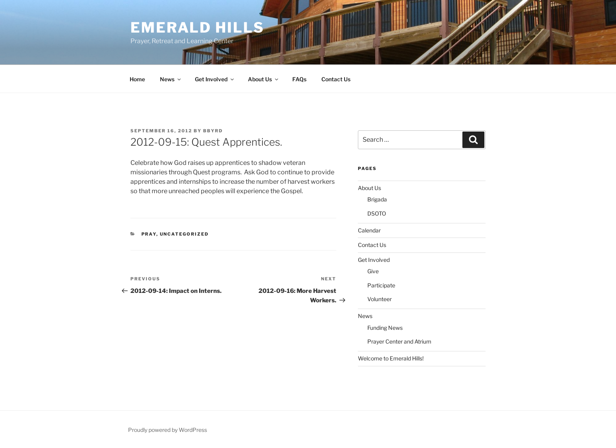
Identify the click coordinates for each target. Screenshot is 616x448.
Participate (381, 285)
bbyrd (213, 130)
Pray (148, 234)
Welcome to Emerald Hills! (391, 358)
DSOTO (376, 213)
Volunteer (379, 299)
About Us (263, 79)
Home (137, 79)
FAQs (299, 79)
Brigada (377, 199)
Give (373, 271)
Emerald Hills (197, 27)
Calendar (369, 230)
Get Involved (215, 79)
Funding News (385, 327)
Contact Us (335, 79)
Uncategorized (184, 234)
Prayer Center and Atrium (399, 341)
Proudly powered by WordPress (167, 429)
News (171, 79)
